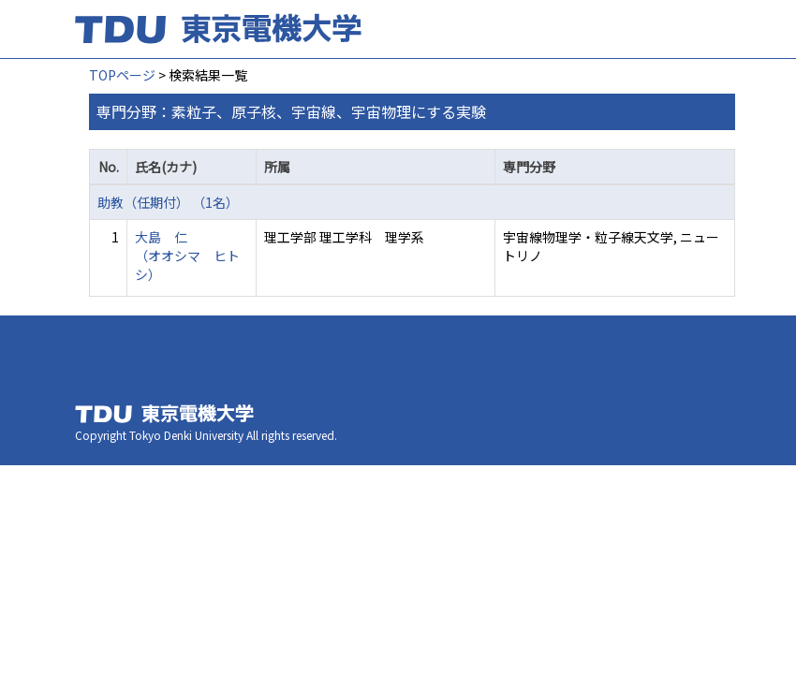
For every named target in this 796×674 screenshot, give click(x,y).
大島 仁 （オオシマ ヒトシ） (187, 255)
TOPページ (122, 75)
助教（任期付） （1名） (168, 202)
